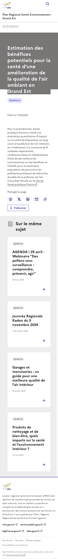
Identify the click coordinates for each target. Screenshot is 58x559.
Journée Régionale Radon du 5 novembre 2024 (27, 320)
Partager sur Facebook (10, 199)
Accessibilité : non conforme (15, 545)
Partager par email (36, 199)
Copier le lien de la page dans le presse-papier (45, 199)
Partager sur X (19, 199)
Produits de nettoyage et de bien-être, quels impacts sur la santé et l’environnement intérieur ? (28, 438)
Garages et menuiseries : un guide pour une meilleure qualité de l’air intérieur (28, 376)
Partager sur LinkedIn (28, 199)
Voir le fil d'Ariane (10, 26)
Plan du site (7, 540)
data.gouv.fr (33, 531)
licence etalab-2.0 (14, 555)
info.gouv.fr (8, 524)
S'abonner (18, 208)
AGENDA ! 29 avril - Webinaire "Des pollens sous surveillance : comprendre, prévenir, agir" (28, 262)
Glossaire (19, 540)
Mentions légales (33, 540)
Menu (54, 4)
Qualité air (14, 100)
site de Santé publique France (25, 182)
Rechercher (47, 4)
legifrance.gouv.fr (11, 531)
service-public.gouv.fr (31, 524)
